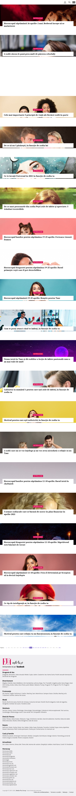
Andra (12, 685)
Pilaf (15, 729)
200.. (60, 647)
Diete (4, 719)
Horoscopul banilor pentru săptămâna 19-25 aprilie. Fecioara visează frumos (38, 238)
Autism (31, 738)
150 (23, 647)
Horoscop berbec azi (9, 783)
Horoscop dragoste (8, 756)
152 (28, 647)
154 (33, 647)
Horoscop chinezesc (8, 758)
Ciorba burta (40, 729)
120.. (15, 647)
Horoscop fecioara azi (9, 767)
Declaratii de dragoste (9, 676)
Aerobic (39, 719)
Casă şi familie (8, 734)
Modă (4, 700)
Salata (26, 727)
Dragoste (5, 675)
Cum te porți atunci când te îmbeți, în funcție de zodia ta (32, 328)
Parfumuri (17, 693)
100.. (9, 647)
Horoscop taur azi (8, 769)
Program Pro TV (58, 685)
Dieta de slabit (65, 719)
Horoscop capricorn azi (9, 770)
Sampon (46, 693)
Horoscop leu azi (7, 779)
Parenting (60, 736)
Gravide (14, 738)
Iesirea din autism (34, 744)
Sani (33, 693)
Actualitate (6, 742)
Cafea (31, 727)
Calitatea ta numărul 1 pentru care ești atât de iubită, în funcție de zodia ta (36, 390)
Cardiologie (6, 712)
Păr (3, 693)
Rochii (7, 693)
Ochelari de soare (15, 704)
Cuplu (31, 675)
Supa (35, 727)
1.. (6, 647)
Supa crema (59, 727)
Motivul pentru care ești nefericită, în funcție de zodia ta (32, 420)
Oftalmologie (14, 712)
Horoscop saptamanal (9, 785)
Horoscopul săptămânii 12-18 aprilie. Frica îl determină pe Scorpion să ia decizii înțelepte (37, 574)
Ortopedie (36, 712)
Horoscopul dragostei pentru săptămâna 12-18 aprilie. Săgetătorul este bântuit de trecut (36, 543)
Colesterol (44, 710)
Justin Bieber (30, 685)
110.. (12, 647)
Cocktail (51, 727)
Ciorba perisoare (23, 729)
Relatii (27, 675)
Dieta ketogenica (22, 721)
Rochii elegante (51, 702)
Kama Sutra (51, 675)
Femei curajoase (23, 738)
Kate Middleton (18, 683)
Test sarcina (64, 710)
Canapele (36, 736)
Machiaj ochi (62, 693)
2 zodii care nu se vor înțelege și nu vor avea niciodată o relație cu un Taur (38, 452)
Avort (21, 712)
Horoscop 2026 (7, 751)
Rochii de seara (12, 702)
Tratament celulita (8, 695)
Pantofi (43, 702)
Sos (23, 727)
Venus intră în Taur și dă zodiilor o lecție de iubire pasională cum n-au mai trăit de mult (37, 360)
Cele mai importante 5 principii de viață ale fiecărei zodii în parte (36, 115)
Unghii (12, 693)
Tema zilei (25, 744)
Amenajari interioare (20, 736)
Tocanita (46, 727)
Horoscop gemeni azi (9, 765)
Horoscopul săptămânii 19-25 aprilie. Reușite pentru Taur (32, 298)
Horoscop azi (6, 755)
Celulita (55, 693)
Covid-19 (63, 744)
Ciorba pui (32, 729)
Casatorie (41, 675)
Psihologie (20, 710)
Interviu (11, 744)
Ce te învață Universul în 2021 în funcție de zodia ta (29, 176)
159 (45, 647)
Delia (16, 685)
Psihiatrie (44, 712)
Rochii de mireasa (23, 702)
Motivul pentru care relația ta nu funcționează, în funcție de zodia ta (38, 633)
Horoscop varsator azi (9, 776)
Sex (45, 675)
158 (43, 647)
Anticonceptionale (54, 710)
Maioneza (10, 729)
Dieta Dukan (15, 719)
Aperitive (66, 727)
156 (38, 647)
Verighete (5, 704)
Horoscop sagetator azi (9, 774)
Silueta (15, 721)
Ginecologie (28, 710)
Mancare (5, 727)
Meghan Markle (7, 683)
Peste (19, 727)
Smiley (7, 685)
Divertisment (7, 681)
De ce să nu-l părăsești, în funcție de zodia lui (26, 145)
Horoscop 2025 (7, 753)
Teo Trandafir (47, 683)
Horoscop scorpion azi (9, 772)
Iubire (35, 675)
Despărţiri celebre (46, 744)
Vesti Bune (56, 744)
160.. (48, 647)
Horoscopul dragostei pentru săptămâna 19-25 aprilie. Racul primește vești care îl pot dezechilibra (33, 268)
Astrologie (37, 18)
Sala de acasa (33, 721)
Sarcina (4, 710)
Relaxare (23, 719)
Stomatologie (36, 710)
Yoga (27, 719)
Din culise (5, 744)
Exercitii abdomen (48, 719)
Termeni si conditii (56, 792)
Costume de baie (34, 702)
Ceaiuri (10, 710)
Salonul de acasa (20, 695)
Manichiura (39, 693)
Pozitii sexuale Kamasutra (63, 675)
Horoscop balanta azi (9, 781)
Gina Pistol (21, 685)
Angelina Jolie (56, 683)
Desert (4, 729)
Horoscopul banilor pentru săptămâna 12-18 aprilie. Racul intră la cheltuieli (36, 482)
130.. (18, 647)
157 (40, 647)
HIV (32, 712)
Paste (10, 727)
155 (36, 647)
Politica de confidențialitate (41, 792)
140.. (21, 647)
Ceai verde (26, 712)
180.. (54, 647)
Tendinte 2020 (25, 704)
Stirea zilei (18, 744)
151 (26, 647)
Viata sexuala (20, 675)
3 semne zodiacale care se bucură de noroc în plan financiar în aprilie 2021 (34, 513)
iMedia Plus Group (21, 790)
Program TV (48, 685)
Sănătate (6, 708)
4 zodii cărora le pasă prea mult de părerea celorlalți (29, 54)
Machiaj (29, 693)
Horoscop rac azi (7, 763)
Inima (15, 710)
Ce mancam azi (50, 729)
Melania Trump (39, 685)
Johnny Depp (38, 683)
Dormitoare (43, 736)
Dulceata (40, 727)
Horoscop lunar (7, 762)
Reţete (5, 725)
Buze (51, 693)
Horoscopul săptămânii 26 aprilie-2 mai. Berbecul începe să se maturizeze (34, 24)
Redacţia (65, 792)
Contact (71, 792)
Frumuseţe (6, 691)
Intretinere (33, 719)
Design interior (52, 736)
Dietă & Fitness (8, 717)
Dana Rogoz (65, 683)
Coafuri (23, 693)
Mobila (30, 736)
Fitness (8, 719)
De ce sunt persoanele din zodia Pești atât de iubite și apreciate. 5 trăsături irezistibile (36, 207)
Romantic (12, 675)
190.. (57, 647)
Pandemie (70, 744)
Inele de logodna (61, 702)
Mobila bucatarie (7, 736)
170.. (51, 647)
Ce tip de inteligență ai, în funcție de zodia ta (26, 603)
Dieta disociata (7, 721)
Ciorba (15, 727)
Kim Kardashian (28, 683)
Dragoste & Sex (8, 672)
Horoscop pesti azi (8, 778)
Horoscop (6, 749)
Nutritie (57, 719)
